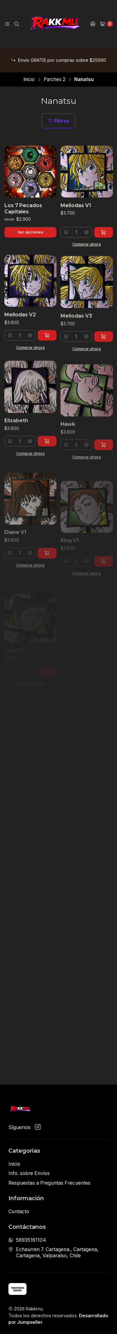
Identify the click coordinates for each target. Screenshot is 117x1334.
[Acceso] (93, 24)
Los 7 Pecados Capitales (23, 208)
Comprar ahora (86, 244)
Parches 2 (55, 79)
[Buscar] (16, 24)
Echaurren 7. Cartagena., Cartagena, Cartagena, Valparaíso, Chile (53, 1252)
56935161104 (27, 1240)
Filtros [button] (58, 121)
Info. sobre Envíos (29, 1173)
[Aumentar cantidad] (86, 232)
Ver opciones (30, 232)
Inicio (29, 79)
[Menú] (7, 24)
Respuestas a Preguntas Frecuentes (49, 1183)
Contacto (18, 1211)
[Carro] (106, 24)
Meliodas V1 (76, 205)
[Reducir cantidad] (66, 232)
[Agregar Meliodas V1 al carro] (103, 232)
